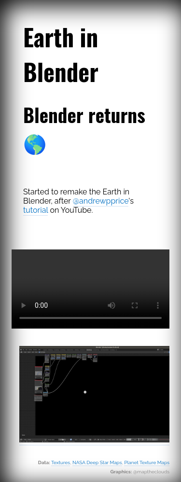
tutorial (35, 210)
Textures (60, 462)
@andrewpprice (101, 201)
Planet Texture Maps (146, 462)
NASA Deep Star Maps (97, 462)
